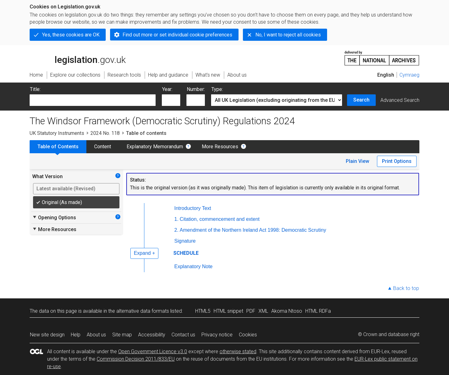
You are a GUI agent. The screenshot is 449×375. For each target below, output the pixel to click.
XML (263, 311)
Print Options (397, 161)
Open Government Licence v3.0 (152, 351)
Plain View (357, 161)
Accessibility (151, 335)
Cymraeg (409, 75)
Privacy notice (217, 335)
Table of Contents (58, 147)
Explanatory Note (193, 266)
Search (361, 100)
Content (102, 147)
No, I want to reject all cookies (288, 35)
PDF (250, 311)
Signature (185, 241)
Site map (122, 335)
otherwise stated (238, 351)
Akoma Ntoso (286, 311)
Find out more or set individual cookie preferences (177, 35)
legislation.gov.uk (78, 58)
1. (176, 219)
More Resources (220, 147)
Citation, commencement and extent (219, 219)
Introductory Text (192, 208)
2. (176, 230)
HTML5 (202, 311)
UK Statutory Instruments (57, 133)
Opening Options (54, 217)
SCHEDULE (186, 253)
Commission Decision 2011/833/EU (136, 359)
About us (96, 335)
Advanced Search (399, 100)
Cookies (248, 335)
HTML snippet (228, 311)
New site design (47, 335)
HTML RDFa (318, 311)
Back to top (406, 288)
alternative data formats (142, 311)
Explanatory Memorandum (155, 147)
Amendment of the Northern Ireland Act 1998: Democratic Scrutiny (253, 230)
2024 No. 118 (105, 133)
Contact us (183, 335)
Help (75, 335)
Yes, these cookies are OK (70, 35)
